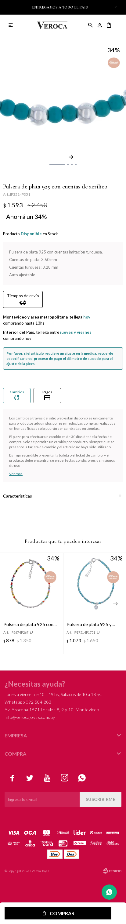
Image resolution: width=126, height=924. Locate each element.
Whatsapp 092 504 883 (28, 702)
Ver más (16, 473)
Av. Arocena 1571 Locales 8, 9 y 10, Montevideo (52, 709)
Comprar (62, 913)
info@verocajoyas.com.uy (30, 717)
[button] (115, 7)
